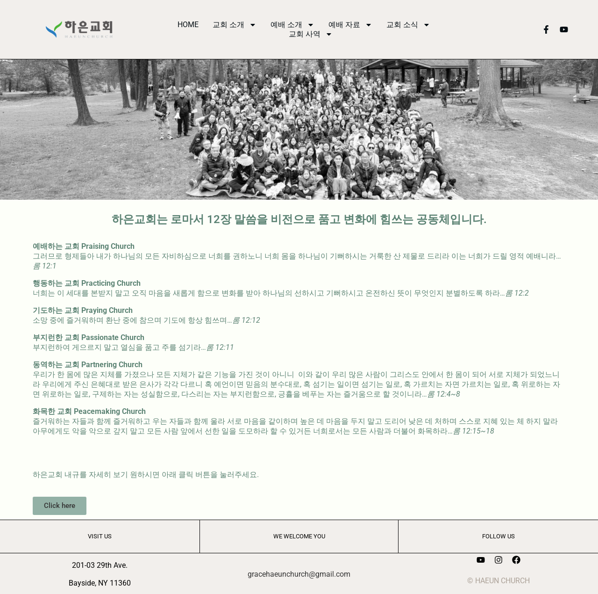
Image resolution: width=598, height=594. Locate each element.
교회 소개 (234, 24)
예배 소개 (292, 24)
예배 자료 (350, 24)
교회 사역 (311, 34)
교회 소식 (408, 24)
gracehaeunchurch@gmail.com (299, 574)
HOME (188, 24)
